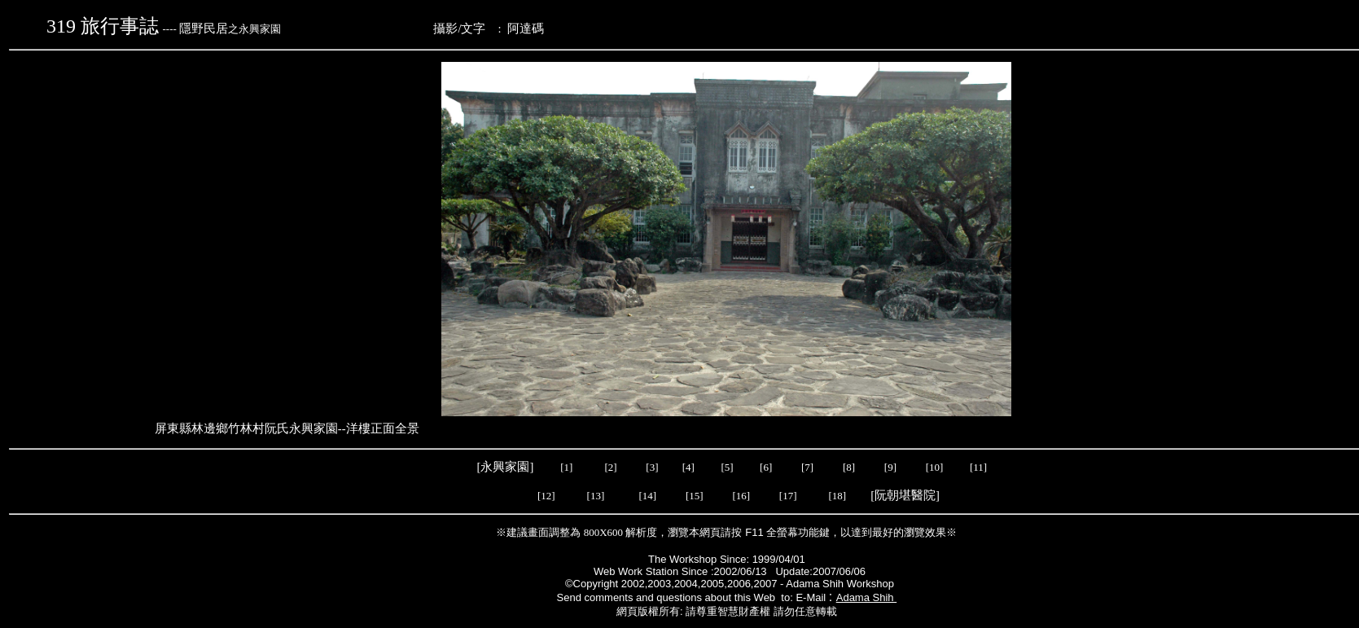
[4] (687, 467)
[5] (727, 467)
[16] (741, 496)
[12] (546, 496)
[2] (611, 467)
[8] (849, 467)
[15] (693, 496)
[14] (648, 496)
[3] (652, 467)
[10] (935, 467)
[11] (979, 467)
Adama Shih (866, 597)
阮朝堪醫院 (905, 495)
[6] (764, 467)
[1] (566, 467)
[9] (891, 467)
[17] (788, 496)
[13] (596, 496)
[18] (837, 496)
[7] (807, 467)
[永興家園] (507, 466)
